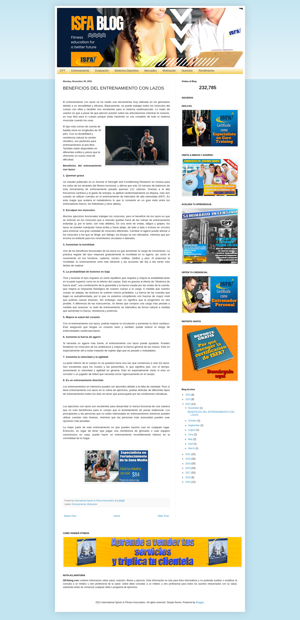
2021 (188, 454)
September (194, 425)
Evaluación (102, 70)
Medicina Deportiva (127, 70)
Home (117, 516)
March (192, 448)
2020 (188, 458)
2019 (188, 463)
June (191, 434)
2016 (188, 477)
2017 (188, 472)
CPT (62, 70)
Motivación (169, 70)
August (192, 430)
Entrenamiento (80, 70)
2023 (188, 399)
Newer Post (70, 516)
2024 (188, 394)
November (194, 408)
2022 (188, 404)
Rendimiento (206, 70)
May (190, 439)
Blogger (200, 602)
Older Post (163, 516)
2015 (188, 482)
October (192, 420)
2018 (188, 468)
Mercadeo (150, 70)
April (191, 443)
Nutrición (187, 70)
